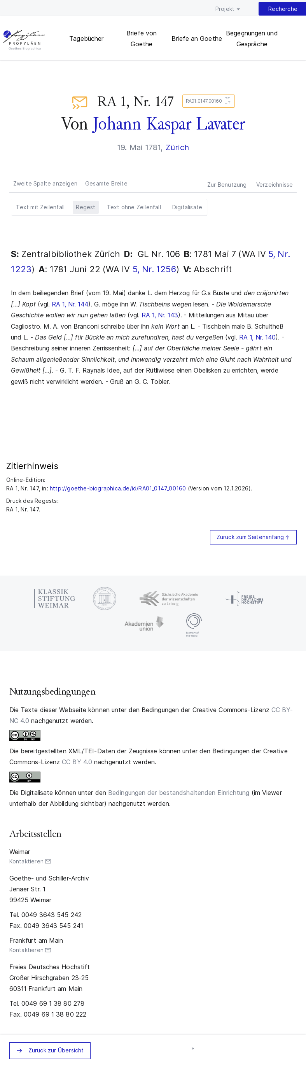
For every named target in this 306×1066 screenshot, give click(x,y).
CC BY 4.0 (77, 762)
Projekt (224, 8)
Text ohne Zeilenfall (134, 207)
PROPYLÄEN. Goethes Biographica (24, 40)
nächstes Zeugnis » (193, 1048)
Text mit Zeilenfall (40, 207)
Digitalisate (187, 207)
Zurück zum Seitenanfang (250, 537)
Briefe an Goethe (196, 38)
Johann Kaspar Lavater (169, 124)
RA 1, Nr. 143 (160, 315)
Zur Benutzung (227, 184)
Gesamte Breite (106, 183)
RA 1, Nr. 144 (70, 304)
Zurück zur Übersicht (56, 1050)
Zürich (177, 147)
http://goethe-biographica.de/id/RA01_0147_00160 (118, 488)
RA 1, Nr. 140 (257, 337)
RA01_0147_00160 (207, 101)
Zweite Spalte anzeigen (45, 183)
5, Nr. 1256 (154, 269)
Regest (85, 207)
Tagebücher (86, 38)
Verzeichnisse (274, 184)
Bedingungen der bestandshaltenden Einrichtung (179, 792)
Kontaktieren (26, 861)
